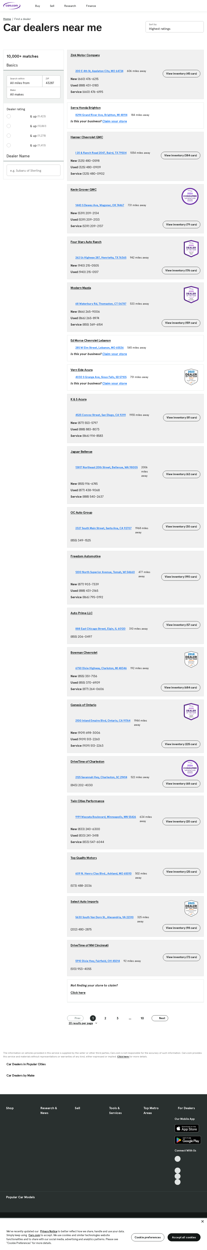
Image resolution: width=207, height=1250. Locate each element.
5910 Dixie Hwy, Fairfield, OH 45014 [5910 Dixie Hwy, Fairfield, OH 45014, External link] (99, 961)
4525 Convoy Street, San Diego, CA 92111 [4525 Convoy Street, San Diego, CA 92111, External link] (102, 415)
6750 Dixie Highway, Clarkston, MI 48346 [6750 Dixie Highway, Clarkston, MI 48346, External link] (102, 668)
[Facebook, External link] (178, 1165)
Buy (37, 6)
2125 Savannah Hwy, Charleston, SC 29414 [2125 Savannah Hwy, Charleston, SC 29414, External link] (103, 777)
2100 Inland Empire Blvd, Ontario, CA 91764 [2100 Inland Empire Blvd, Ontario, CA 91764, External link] (104, 720)
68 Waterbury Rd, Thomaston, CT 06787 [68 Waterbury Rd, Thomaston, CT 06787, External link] (102, 303)
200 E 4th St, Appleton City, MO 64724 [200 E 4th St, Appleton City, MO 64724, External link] (101, 71)
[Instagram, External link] (178, 1176)
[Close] (202, 1221)
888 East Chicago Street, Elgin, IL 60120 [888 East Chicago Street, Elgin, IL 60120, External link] (102, 628)
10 (142, 1018)
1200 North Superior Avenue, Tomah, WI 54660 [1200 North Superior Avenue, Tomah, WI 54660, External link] (106, 572)
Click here (78, 992)
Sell (52, 6)
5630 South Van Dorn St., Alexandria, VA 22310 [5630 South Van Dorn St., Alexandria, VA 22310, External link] (106, 917)
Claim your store (114, 121)
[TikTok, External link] (178, 1159)
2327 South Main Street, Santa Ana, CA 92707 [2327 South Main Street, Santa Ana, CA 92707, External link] (105, 528)
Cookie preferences (148, 1237)
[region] (103, 1233)
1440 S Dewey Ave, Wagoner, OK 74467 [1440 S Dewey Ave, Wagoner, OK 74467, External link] (101, 205)
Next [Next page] (160, 1018)
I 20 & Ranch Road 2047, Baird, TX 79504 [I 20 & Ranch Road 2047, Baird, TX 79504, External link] (102, 153)
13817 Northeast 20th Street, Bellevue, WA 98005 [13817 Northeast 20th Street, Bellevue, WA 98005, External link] (108, 467)
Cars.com (34, 1235)
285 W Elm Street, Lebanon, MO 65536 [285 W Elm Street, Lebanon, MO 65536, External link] (101, 347)
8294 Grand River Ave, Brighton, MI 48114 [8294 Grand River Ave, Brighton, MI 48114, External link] (103, 115)
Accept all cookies (184, 1237)
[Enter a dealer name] (33, 170)
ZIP (47, 78)
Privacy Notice (48, 1231)
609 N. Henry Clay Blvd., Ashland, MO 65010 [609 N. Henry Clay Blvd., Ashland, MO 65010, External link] (105, 873)
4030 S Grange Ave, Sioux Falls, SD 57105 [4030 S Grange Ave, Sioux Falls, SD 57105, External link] (102, 377)
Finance (91, 6)
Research (70, 6)
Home (7, 19)
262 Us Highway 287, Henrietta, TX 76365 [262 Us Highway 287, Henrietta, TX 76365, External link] (102, 257)
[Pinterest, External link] (178, 1182)
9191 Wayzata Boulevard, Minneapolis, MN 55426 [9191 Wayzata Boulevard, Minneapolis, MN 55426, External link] (107, 817)
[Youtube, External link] (178, 1170)
